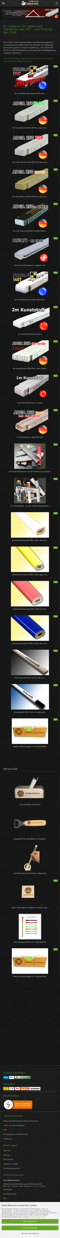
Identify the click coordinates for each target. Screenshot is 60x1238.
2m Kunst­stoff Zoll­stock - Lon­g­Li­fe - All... (30, 265)
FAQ (5, 1198)
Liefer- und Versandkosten (14, 1125)
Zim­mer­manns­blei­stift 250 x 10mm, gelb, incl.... (30, 575)
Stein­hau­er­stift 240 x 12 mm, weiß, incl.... (30, 678)
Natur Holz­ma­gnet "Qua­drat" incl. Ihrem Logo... (30, 908)
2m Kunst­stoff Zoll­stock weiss (30, 334)
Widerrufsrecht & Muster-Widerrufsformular (20, 1121)
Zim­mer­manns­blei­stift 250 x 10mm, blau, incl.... (30, 643)
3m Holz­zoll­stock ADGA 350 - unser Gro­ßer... (30, 368)
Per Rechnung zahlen (11, 1168)
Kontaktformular (10, 1194)
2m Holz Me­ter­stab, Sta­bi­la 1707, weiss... (30, 93)
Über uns (7, 1151)
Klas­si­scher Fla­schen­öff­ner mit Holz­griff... (30, 839)
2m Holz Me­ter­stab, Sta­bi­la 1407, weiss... (30, 300)
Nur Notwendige (30, 1228)
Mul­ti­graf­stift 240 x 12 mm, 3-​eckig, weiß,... (30, 712)
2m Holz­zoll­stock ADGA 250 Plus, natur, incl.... (30, 196)
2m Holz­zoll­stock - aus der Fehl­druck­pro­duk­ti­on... (30, 506)
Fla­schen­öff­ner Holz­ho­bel (30, 804)
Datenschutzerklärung (37, 1217)
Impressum (7, 1139)
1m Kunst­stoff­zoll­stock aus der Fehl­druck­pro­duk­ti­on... (30, 471)
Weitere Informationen (30, 1233)
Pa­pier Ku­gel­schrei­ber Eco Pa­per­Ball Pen (30, 942)
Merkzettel (7, 1189)
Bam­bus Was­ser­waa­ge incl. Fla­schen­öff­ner (30, 746)
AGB (5, 1130)
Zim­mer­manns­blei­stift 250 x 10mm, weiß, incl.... (30, 540)
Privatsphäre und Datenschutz (15, 1134)
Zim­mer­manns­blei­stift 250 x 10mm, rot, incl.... (30, 609)
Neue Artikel (8, 1159)
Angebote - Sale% (10, 1164)
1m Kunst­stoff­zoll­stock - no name (30, 403)
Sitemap (6, 1155)
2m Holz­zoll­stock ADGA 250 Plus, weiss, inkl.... (30, 128)
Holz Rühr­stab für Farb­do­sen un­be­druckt (30, 873)
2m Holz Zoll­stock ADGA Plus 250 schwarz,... (30, 231)
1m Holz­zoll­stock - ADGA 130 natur (30, 437)
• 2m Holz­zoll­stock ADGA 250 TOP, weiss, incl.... (30, 162)
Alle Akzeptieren (30, 1221)
